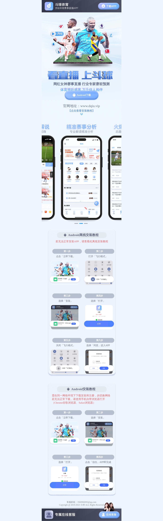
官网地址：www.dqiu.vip (81, 106)
